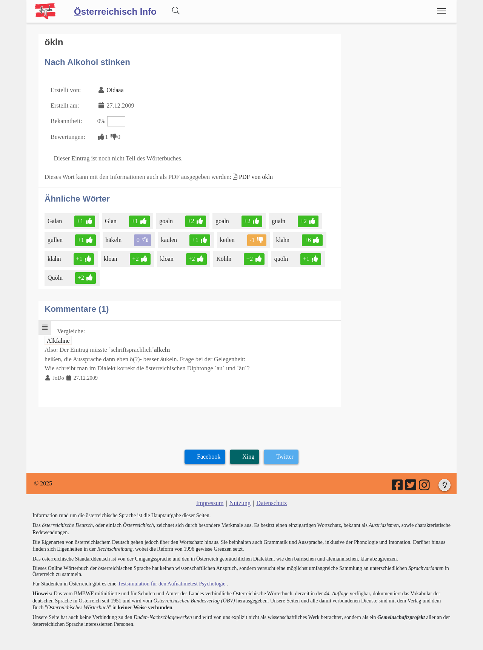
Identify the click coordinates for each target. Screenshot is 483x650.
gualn (276, 219)
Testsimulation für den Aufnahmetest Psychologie (170, 579)
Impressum (210, 498)
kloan (110, 256)
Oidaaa (114, 89)
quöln (279, 256)
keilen (226, 237)
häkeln (113, 237)
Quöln (56, 275)
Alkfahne (58, 337)
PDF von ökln (252, 174)
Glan (110, 219)
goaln (166, 219)
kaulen (168, 237)
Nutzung (239, 498)
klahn (281, 237)
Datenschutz (271, 498)
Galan (55, 219)
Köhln (223, 256)
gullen (56, 237)
